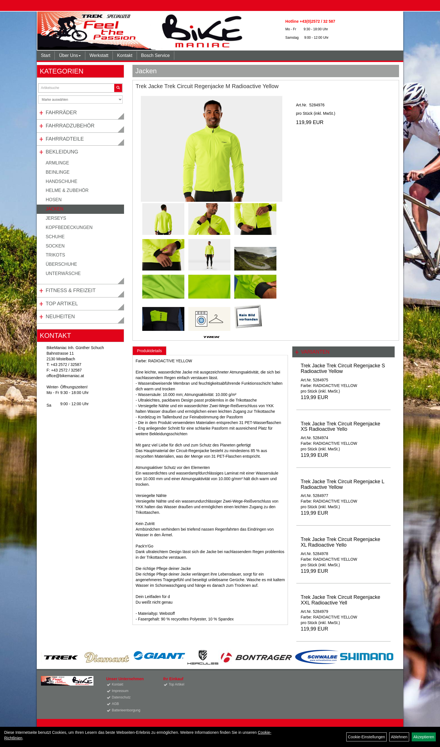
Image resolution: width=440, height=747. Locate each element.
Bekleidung (62, 152)
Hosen (54, 199)
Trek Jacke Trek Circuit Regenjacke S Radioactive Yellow (343, 368)
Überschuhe (61, 264)
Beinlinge (58, 172)
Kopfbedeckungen (69, 227)
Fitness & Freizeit (71, 290)
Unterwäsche (63, 273)
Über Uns (70, 55)
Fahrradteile (65, 139)
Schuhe (55, 236)
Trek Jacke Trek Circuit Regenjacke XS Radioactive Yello (340, 426)
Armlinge (57, 163)
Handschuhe (61, 181)
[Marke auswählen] (80, 99)
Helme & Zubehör (67, 190)
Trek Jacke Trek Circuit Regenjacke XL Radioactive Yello (340, 542)
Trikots (55, 255)
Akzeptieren (423, 737)
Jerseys (56, 218)
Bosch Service (155, 55)
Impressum (120, 691)
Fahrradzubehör (70, 126)
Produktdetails (149, 351)
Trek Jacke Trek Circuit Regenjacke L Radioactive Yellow (342, 484)
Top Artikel (62, 303)
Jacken (54, 209)
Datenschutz (121, 697)
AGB (115, 704)
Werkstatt (99, 55)
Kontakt (124, 55)
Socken (55, 246)
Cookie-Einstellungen (366, 737)
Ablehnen (399, 737)
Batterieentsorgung (126, 710)
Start (46, 55)
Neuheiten (60, 316)
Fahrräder (61, 112)
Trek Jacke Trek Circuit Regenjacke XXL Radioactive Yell (340, 600)
